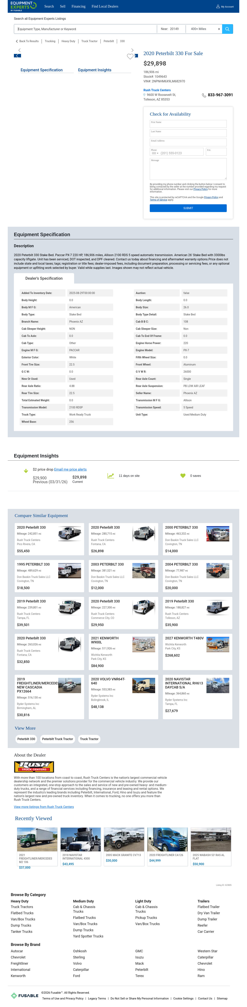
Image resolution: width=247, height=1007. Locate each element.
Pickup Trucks (146, 918)
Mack (139, 963)
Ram (201, 976)
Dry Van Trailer (209, 913)
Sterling (79, 957)
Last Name (156, 131)
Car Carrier (206, 931)
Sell (62, 6)
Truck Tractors (22, 907)
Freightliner (19, 963)
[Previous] (20, 50)
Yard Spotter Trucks (88, 936)
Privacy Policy (200, 189)
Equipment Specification (42, 70)
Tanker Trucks (21, 931)
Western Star (207, 951)
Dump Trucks (21, 925)
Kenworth (18, 976)
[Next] (131, 50)
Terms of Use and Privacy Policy (62, 998)
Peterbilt (109, 41)
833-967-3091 (217, 95)
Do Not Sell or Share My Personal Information (140, 998)
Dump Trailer (207, 919)
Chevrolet (18, 957)
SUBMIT (188, 208)
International (20, 970)
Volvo (77, 963)
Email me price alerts (70, 469)
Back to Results (29, 41)
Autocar (17, 951)
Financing (78, 6)
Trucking (50, 41)
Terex (139, 976)
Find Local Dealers (105, 6)
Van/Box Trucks (23, 919)
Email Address (157, 140)
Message (155, 160)
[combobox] (155, 153)
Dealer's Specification (44, 278)
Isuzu (139, 957)
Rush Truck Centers (157, 90)
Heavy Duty (68, 41)
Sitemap (222, 998)
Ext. (209, 150)
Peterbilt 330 (26, 739)
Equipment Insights (94, 70)
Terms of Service (158, 200)
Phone (154, 150)
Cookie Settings (183, 998)
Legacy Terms (97, 998)
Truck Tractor (89, 41)
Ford (76, 976)
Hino (201, 970)
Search (49, 6)
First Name (156, 122)
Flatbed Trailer (209, 907)
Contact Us (205, 998)
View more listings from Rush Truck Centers (44, 807)
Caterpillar (81, 970)
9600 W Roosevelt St (159, 95)
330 (122, 41)
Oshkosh (80, 951)
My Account (227, 6)
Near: (164, 29)
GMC (139, 951)
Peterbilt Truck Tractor (57, 739)
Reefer (203, 925)
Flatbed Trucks (22, 913)
